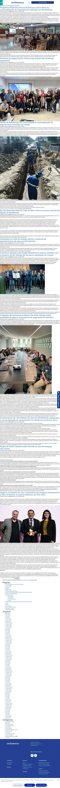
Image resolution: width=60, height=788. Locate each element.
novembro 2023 (8, 656)
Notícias (7, 588)
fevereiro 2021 (8, 700)
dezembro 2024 (8, 638)
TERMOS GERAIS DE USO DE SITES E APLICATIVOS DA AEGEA (18, 601)
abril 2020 (7, 714)
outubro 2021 (8, 689)
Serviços (25, 760)
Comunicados (8, 585)
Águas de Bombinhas (24, 580)
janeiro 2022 (8, 685)
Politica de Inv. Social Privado (11, 591)
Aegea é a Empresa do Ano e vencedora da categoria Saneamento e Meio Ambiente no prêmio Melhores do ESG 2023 (30, 493)
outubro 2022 (8, 673)
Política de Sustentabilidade (11, 593)
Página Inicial (8, 589)
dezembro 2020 (8, 703)
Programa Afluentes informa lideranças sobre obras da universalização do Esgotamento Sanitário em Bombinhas (26, 8)
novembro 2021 (8, 688)
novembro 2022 (8, 672)
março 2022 (8, 683)
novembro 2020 (8, 704)
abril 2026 (7, 617)
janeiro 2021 (8, 701)
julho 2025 (7, 629)
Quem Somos (8, 605)
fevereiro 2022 (8, 684)
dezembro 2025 (8, 622)
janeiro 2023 (8, 669)
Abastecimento (8, 721)
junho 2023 (7, 663)
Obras (6, 732)
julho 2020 (7, 710)
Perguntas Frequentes (43, 770)
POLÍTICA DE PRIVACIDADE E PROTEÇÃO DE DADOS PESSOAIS (18, 592)
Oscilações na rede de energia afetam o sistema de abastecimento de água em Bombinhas (23, 240)
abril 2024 (7, 649)
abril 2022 (7, 681)
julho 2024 (7, 645)
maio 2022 (7, 680)
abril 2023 (7, 665)
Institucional (8, 731)
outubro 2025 (8, 625)
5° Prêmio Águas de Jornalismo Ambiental (14, 584)
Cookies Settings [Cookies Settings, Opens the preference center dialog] (17, 785)
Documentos (8, 587)
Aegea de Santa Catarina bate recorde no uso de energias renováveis (26, 447)
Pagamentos (8, 735)
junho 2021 (7, 695)
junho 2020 (7, 711)
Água (6, 603)
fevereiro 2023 (8, 668)
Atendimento (8, 724)
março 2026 (8, 618)
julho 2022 (7, 677)
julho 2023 (7, 661)
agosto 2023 (8, 660)
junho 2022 (7, 679)
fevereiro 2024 (8, 652)
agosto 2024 (8, 644)
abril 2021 (7, 697)
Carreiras (25, 771)
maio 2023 (7, 664)
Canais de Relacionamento (44, 772)
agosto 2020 (8, 708)
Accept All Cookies (41, 785)
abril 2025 (7, 633)
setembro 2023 (8, 659)
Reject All (29, 785)
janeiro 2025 (8, 637)
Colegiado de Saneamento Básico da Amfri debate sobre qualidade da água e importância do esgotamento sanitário (26, 316)
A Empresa (9, 760)
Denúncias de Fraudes (43, 773)
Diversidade (7, 728)
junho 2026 (7, 614)
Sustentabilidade (43, 760)
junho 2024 (7, 646)
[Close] (58, 779)
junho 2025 (7, 630)
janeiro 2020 (8, 718)
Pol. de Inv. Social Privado (44, 764)
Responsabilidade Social (10, 607)
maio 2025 (7, 632)
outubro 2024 (8, 641)
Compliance (9, 764)
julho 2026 (7, 613)
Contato (7, 604)
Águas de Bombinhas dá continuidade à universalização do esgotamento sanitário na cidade (26, 123)
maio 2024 (7, 648)
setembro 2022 (8, 675)
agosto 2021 (8, 692)
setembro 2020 (8, 707)
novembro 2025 (8, 624)
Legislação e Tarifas (9, 608)
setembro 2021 (8, 691)
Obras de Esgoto (8, 733)
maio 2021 (7, 696)
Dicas (6, 726)
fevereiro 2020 (8, 716)
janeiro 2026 (8, 621)
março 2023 (8, 667)
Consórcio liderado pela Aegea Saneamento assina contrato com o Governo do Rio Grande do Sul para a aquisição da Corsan (29, 254)
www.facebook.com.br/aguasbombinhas (8, 208)
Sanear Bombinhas (9, 595)
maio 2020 (7, 712)
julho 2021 (7, 693)
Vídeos (9, 600)
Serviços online (42, 2)
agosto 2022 (8, 676)
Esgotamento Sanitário (10, 729)
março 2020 (8, 715)
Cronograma (10, 596)
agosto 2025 (8, 628)
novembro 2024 (8, 640)
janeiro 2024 (8, 653)
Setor (6, 737)
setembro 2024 (8, 642)
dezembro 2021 (8, 687)
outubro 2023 (8, 657)
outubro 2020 (8, 705)
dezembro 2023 (8, 654)
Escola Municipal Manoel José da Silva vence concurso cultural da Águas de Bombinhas (30, 211)
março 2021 (8, 699)
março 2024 (8, 650)
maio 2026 (7, 616)
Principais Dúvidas (12, 599)
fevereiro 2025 (8, 636)
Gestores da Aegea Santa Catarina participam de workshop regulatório (27, 59)
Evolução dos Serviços (10, 609)
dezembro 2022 (8, 671)
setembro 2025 (8, 626)
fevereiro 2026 (8, 620)
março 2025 (8, 634)
